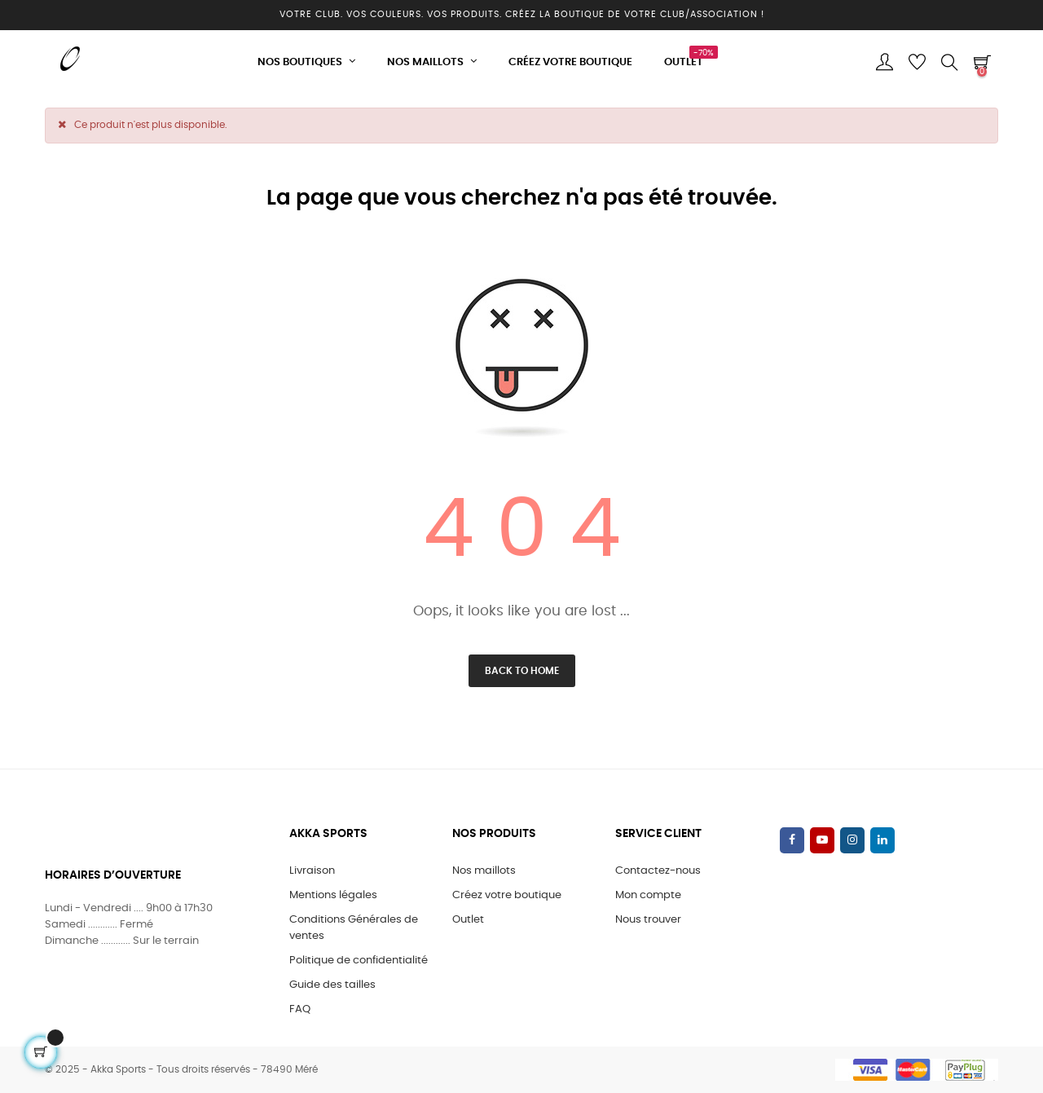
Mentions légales (333, 895)
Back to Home (522, 671)
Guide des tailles (332, 985)
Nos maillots (484, 871)
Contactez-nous (658, 871)
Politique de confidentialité (358, 960)
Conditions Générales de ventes (353, 928)
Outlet (468, 920)
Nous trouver (648, 920)
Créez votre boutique (506, 895)
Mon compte (648, 895)
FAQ (299, 1009)
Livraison (312, 871)
